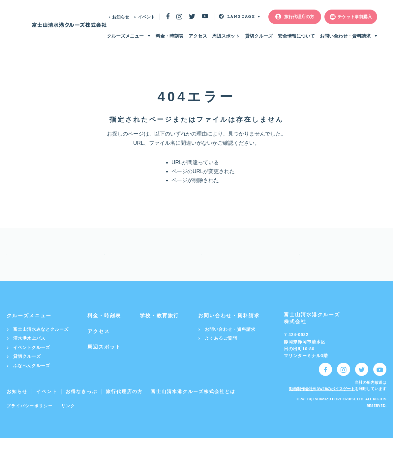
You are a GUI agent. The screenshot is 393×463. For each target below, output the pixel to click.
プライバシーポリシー (30, 430)
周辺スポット (226, 36)
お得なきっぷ (81, 415)
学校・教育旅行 (159, 340)
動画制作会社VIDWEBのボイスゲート (322, 413)
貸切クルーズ (259, 36)
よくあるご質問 (217, 362)
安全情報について (296, 36)
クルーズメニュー (125, 36)
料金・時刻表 (169, 36)
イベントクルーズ (28, 372)
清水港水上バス (26, 362)
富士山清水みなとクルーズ (38, 354)
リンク (68, 430)
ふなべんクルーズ (28, 390)
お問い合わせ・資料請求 (345, 36)
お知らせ (120, 17)
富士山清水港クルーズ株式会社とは (193, 415)
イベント (146, 17)
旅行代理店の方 (124, 415)
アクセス (198, 36)
